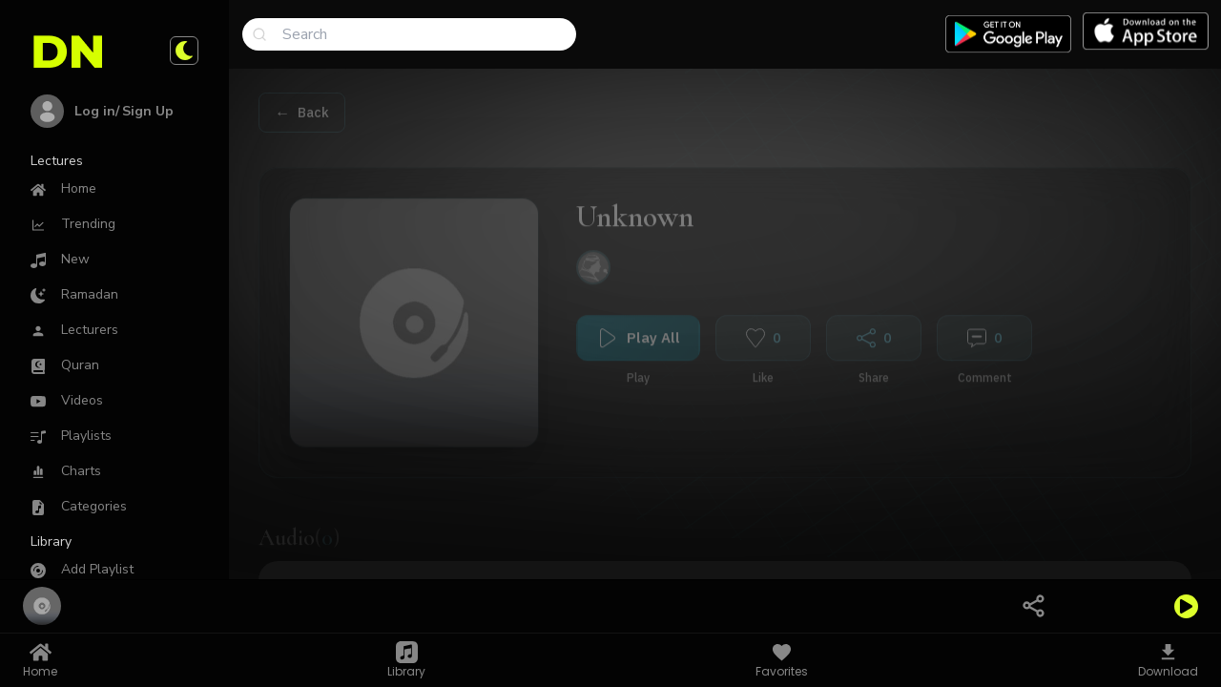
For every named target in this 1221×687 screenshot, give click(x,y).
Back (313, 104)
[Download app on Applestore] (1146, 31)
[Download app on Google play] (1008, 34)
